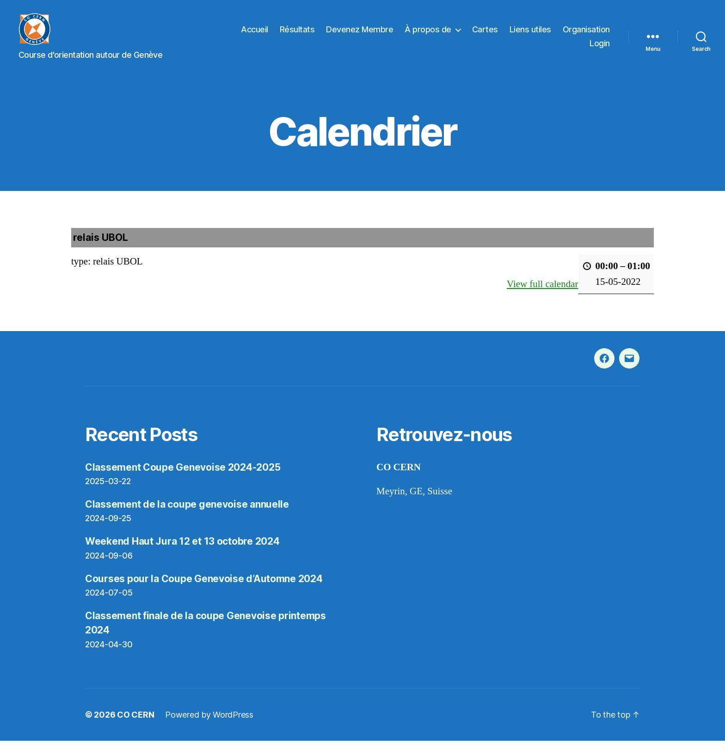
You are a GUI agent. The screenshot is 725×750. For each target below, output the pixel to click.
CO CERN (135, 724)
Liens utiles (530, 34)
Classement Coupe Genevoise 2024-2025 (182, 476)
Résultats (297, 34)
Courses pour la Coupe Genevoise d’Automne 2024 (204, 588)
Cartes (485, 34)
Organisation (586, 34)
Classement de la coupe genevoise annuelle (187, 513)
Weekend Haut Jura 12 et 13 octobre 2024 (182, 550)
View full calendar (542, 293)
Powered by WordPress (209, 724)
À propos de (428, 34)
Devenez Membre (359, 34)
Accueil (254, 34)
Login (600, 48)
